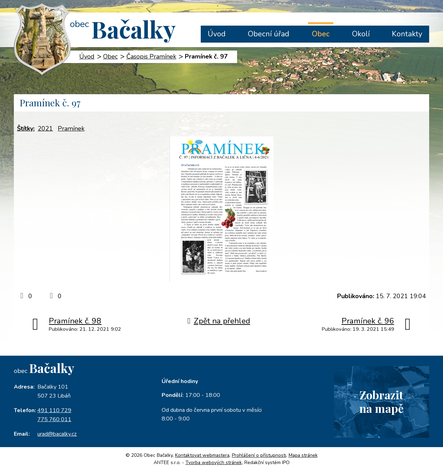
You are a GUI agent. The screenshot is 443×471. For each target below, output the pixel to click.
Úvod (217, 34)
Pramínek (71, 128)
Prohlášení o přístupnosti (259, 455)
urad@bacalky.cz (57, 434)
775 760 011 (54, 419)
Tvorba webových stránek (214, 462)
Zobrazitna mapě (381, 401)
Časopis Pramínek (151, 56)
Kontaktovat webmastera (202, 455)
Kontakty (407, 34)
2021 (45, 128)
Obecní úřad (268, 34)
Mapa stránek (303, 455)
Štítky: (26, 128)
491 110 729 (54, 410)
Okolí (361, 34)
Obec (320, 34)
